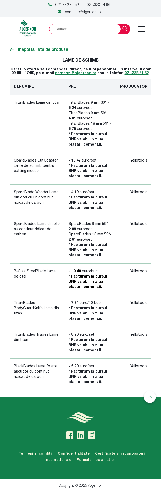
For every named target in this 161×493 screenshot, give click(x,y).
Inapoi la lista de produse (39, 50)
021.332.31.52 (67, 5)
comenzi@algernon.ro (83, 12)
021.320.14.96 (98, 5)
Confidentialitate (74, 453)
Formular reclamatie (95, 459)
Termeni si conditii (36, 453)
